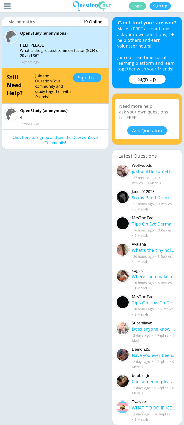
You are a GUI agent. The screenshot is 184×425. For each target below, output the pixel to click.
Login (137, 6)
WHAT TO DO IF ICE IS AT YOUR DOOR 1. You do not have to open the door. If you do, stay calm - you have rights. (154, 408)
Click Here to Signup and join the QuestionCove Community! (55, 140)
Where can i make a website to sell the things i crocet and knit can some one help (154, 276)
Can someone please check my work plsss (154, 381)
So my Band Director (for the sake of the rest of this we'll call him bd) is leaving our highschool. (154, 197)
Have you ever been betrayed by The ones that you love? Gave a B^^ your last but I (154, 355)
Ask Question (147, 130)
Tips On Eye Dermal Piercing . (154, 224)
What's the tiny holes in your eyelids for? (154, 250)
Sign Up (160, 6)
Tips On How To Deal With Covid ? (154, 303)
